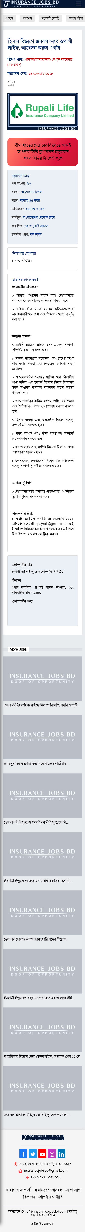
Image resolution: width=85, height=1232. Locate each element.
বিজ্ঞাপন (29, 1197)
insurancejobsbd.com (50, 1211)
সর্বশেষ (27, 18)
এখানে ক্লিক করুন (45, 534)
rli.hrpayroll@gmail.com (48, 524)
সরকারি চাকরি (51, 18)
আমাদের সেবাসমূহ (48, 1190)
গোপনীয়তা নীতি (50, 1197)
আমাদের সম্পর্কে (18, 1190)
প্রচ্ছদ (9, 18)
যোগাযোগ (72, 1190)
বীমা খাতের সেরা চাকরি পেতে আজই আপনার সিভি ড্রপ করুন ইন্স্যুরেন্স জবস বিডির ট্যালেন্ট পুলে (43, 152)
